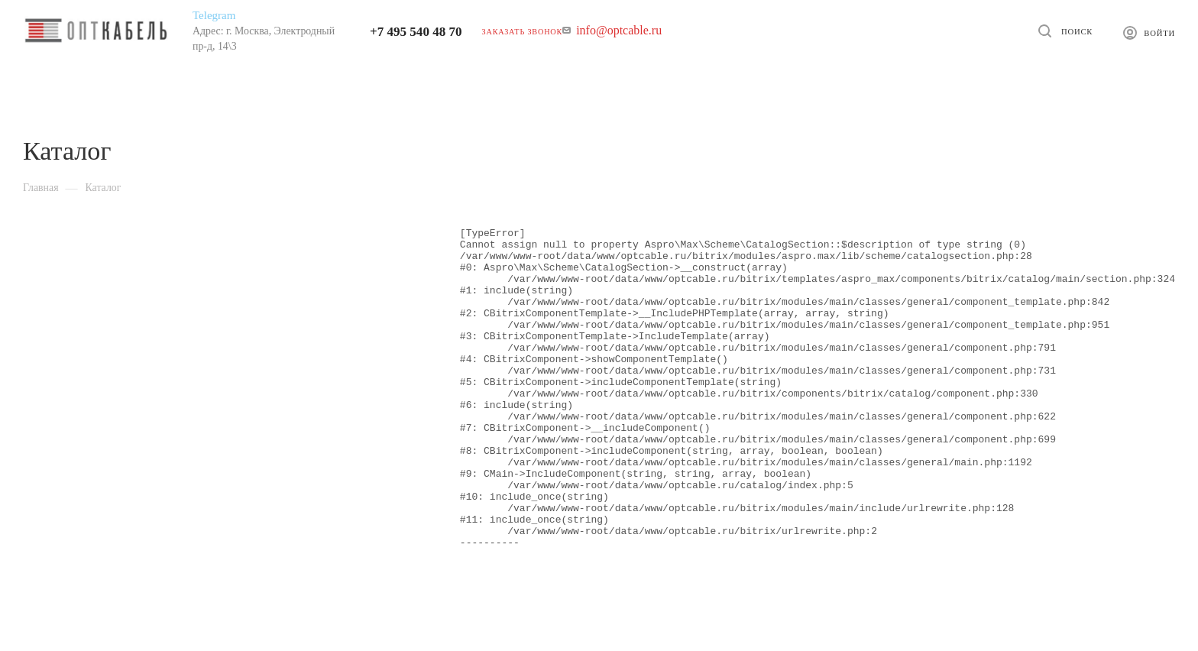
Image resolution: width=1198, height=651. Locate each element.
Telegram (214, 15)
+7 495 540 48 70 (416, 31)
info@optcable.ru (619, 30)
